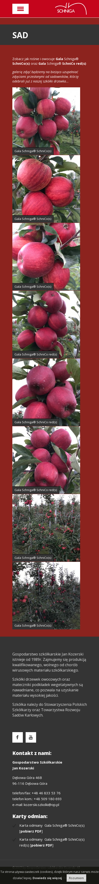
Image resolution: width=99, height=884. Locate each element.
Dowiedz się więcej (47, 878)
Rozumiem (76, 878)
